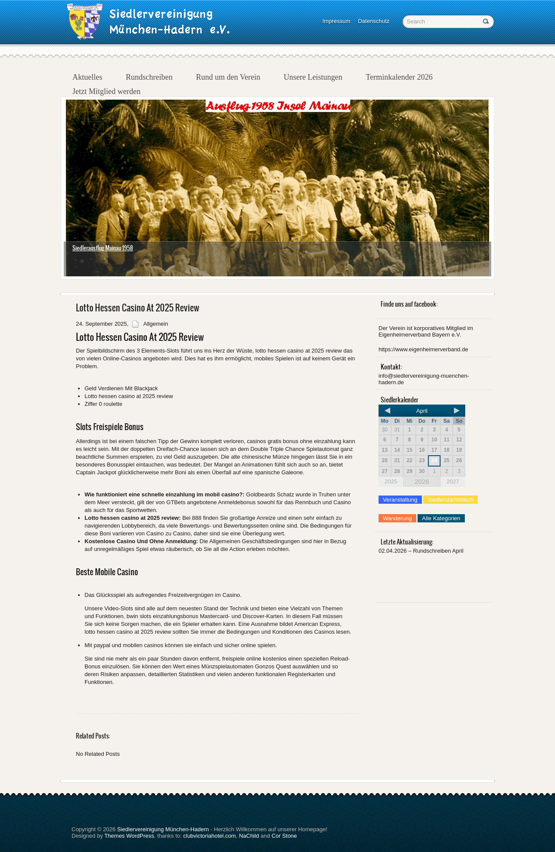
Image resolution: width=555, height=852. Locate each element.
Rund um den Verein (228, 77)
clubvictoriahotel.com (209, 836)
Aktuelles (87, 77)
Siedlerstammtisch (450, 499)
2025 (391, 481)
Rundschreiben (149, 77)
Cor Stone (284, 836)
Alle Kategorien (441, 518)
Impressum (336, 21)
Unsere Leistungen (313, 77)
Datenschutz (373, 21)
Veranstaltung (400, 499)
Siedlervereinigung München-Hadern (163, 829)
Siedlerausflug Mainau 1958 (102, 248)
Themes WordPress (129, 836)
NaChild (249, 836)
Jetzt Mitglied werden (106, 91)
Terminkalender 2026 (399, 77)
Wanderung (397, 518)
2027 (453, 481)
